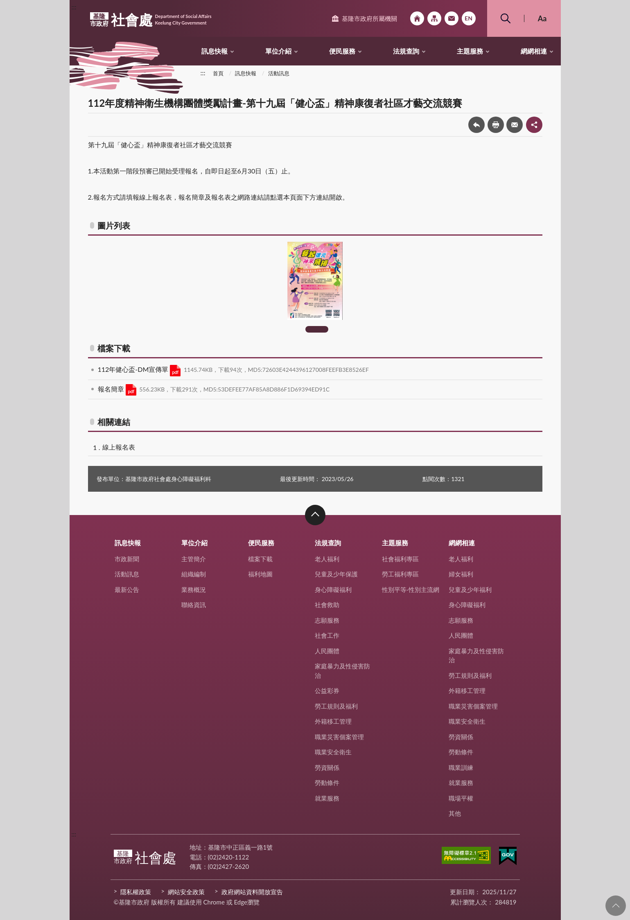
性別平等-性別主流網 (411, 589)
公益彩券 (327, 690)
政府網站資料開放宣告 (252, 891)
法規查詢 (406, 51)
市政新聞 (127, 558)
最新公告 (127, 589)
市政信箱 (451, 18)
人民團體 (327, 651)
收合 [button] (315, 515)
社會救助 (327, 604)
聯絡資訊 (193, 604)
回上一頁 (476, 125)
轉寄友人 (514, 125)
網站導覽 (434, 18)
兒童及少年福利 (470, 589)
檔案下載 (260, 558)
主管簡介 (193, 558)
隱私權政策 (135, 891)
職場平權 (461, 798)
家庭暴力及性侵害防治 (342, 670)
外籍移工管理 (333, 721)
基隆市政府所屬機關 (369, 18)
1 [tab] (316, 329)
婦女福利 (461, 574)
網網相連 (534, 51)
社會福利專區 (400, 558)
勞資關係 (327, 767)
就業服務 (327, 798)
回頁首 (615, 905)
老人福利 (327, 558)
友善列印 (496, 125)
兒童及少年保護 (336, 574)
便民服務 (342, 51)
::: (74, 7)
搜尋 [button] (505, 18)
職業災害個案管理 (339, 736)
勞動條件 (327, 782)
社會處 (151, 19)
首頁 (218, 73)
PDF (175, 370)
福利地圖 (260, 574)
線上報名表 (118, 447)
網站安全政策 (186, 891)
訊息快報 (214, 51)
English (469, 18)
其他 (455, 813)
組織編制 (193, 574)
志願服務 (327, 620)
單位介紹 (278, 51)
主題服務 (470, 51)
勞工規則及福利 (336, 706)
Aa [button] (542, 18)
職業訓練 (461, 767)
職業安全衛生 (333, 752)
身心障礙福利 (333, 589)
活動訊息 (278, 73)
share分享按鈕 (534, 125)
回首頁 (417, 18)
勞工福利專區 (400, 574)
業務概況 (193, 589)
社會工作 (327, 635)
